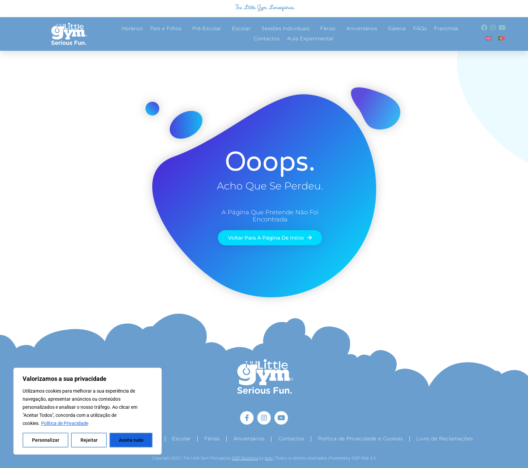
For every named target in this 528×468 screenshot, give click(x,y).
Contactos (266, 38)
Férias (329, 29)
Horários (132, 28)
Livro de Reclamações (445, 438)
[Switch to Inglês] (488, 38)
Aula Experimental (310, 38)
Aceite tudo (131, 440)
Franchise (446, 28)
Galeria (397, 28)
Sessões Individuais (287, 29)
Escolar (243, 29)
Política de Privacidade (64, 423)
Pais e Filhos (167, 29)
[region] (87, 411)
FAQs (420, 28)
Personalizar (45, 440)
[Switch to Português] (501, 38)
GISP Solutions (245, 458)
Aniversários (363, 29)
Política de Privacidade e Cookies (360, 438)
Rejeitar (89, 440)
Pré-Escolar (208, 29)
